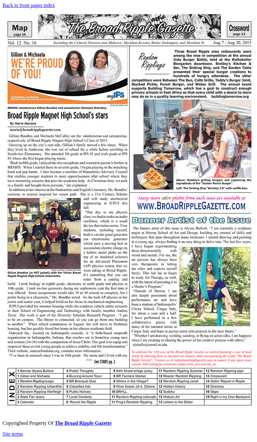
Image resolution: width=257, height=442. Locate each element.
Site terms (13, 434)
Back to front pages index (29, 5)
